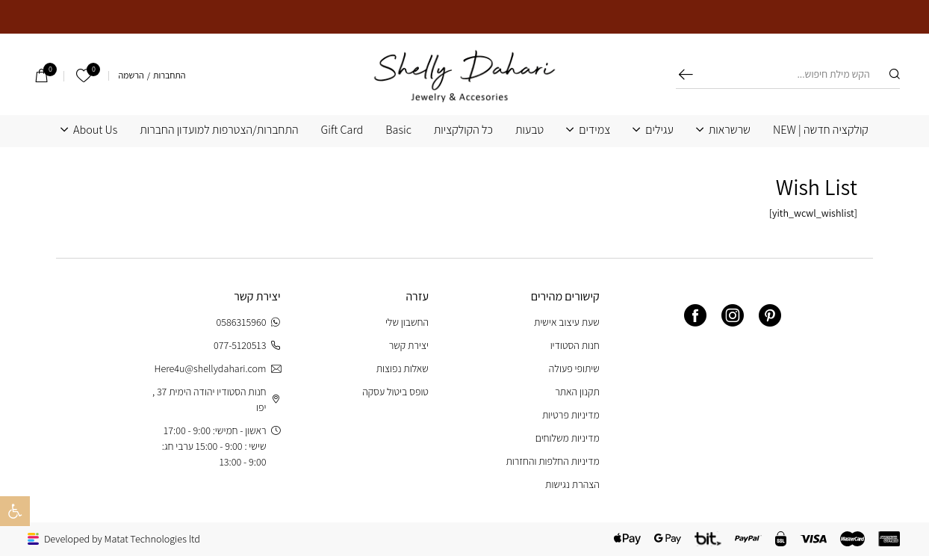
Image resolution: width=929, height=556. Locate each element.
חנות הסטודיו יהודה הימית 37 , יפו (216, 399)
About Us (95, 130)
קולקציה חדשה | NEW (821, 130)
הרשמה (130, 75)
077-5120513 (247, 345)
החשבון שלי (407, 322)
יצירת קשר (409, 345)
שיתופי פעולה (574, 368)
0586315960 (249, 322)
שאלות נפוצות (402, 368)
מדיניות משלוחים (567, 438)
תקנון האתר (577, 391)
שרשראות (730, 130)
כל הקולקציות (463, 130)
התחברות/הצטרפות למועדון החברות (219, 130)
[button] (15, 511)
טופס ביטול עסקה (395, 391)
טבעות (529, 130)
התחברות (169, 75)
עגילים (659, 130)
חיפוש (686, 74)
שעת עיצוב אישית (567, 322)
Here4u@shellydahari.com (217, 369)
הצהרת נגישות (572, 484)
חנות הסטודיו (575, 345)
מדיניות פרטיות (571, 414)
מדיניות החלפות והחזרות (552, 461)
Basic (398, 130)
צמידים (594, 130)
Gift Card (342, 130)
